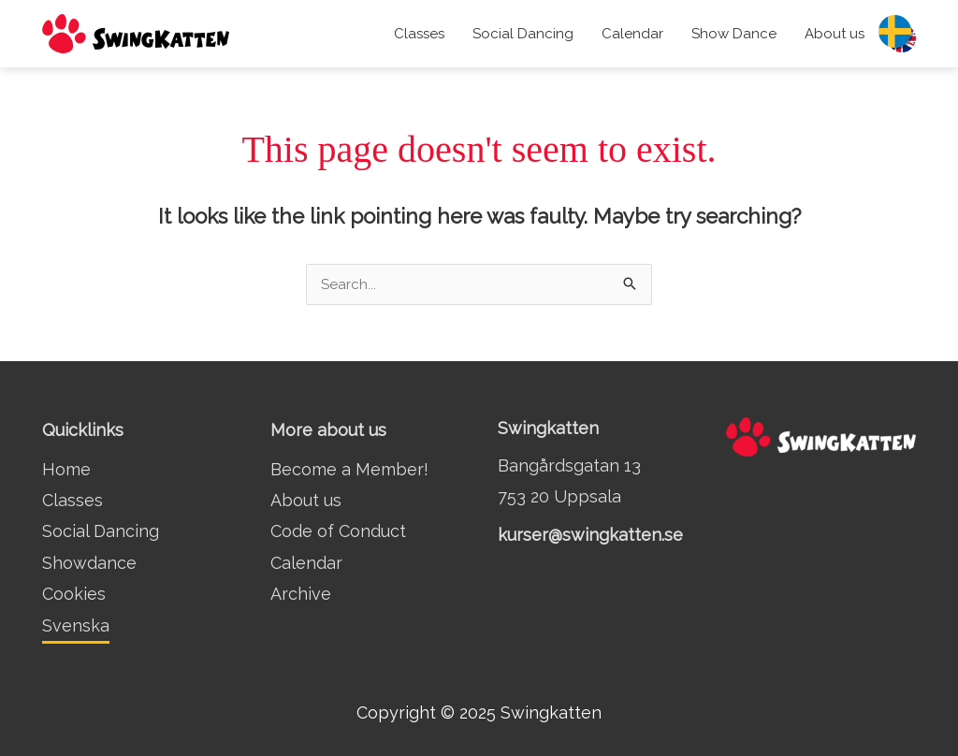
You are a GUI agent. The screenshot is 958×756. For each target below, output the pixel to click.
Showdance (89, 563)
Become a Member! (349, 469)
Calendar (632, 33)
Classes (419, 33)
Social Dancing (522, 33)
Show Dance (734, 33)
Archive (300, 593)
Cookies (74, 593)
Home (66, 469)
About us (834, 33)
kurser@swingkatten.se (590, 535)
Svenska (75, 625)
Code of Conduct (338, 531)
